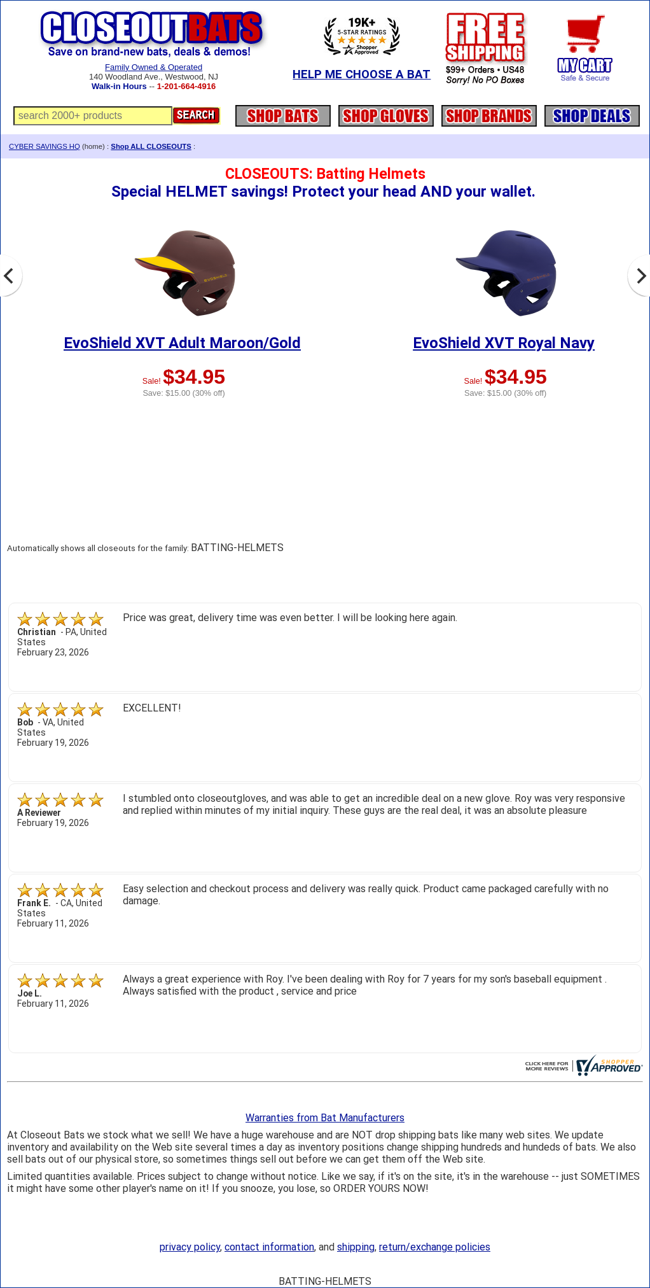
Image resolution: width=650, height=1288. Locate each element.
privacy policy (190, 1247)
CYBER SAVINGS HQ (44, 146)
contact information (269, 1247)
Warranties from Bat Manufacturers (325, 1118)
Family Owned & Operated (153, 67)
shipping (356, 1247)
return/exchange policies (434, 1247)
